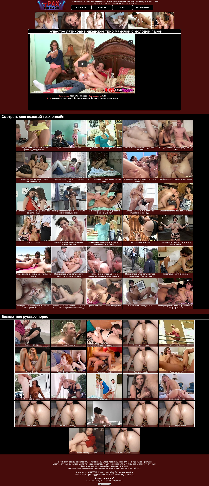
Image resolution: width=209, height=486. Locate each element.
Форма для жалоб (104, 478)
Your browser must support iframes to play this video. (82, 63)
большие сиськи (98, 98)
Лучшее (102, 7)
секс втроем (112, 98)
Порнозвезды (143, 7)
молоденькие (67, 98)
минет (87, 98)
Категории (81, 7)
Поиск (122, 7)
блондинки (79, 98)
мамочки (56, 98)
